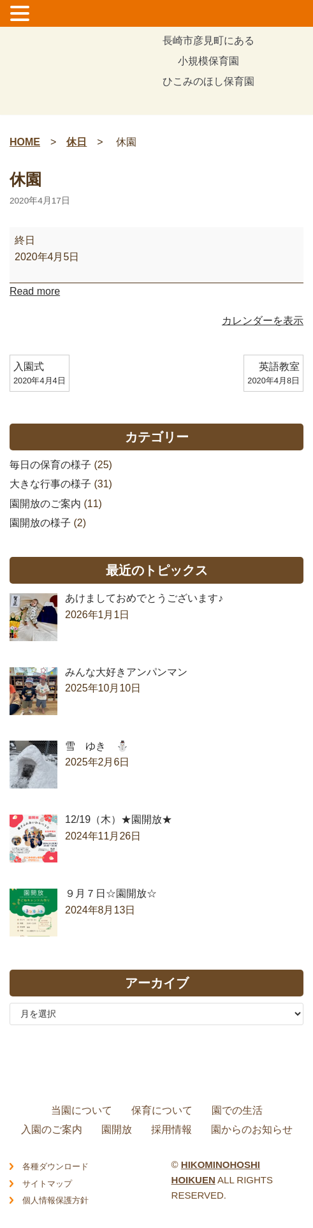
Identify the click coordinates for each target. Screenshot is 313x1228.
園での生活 (237, 1110)
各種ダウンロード (55, 1166)
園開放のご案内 (45, 503)
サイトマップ (47, 1183)
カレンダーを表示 (262, 320)
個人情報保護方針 (55, 1200)
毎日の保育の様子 (50, 464)
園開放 (116, 1129)
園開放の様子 (40, 522)
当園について (81, 1110)
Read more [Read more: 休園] (35, 291)
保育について (162, 1110)
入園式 (39, 374)
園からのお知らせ (252, 1129)
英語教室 (273, 374)
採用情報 (171, 1129)
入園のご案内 (51, 1129)
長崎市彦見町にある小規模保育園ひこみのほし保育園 (208, 62)
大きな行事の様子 (50, 483)
